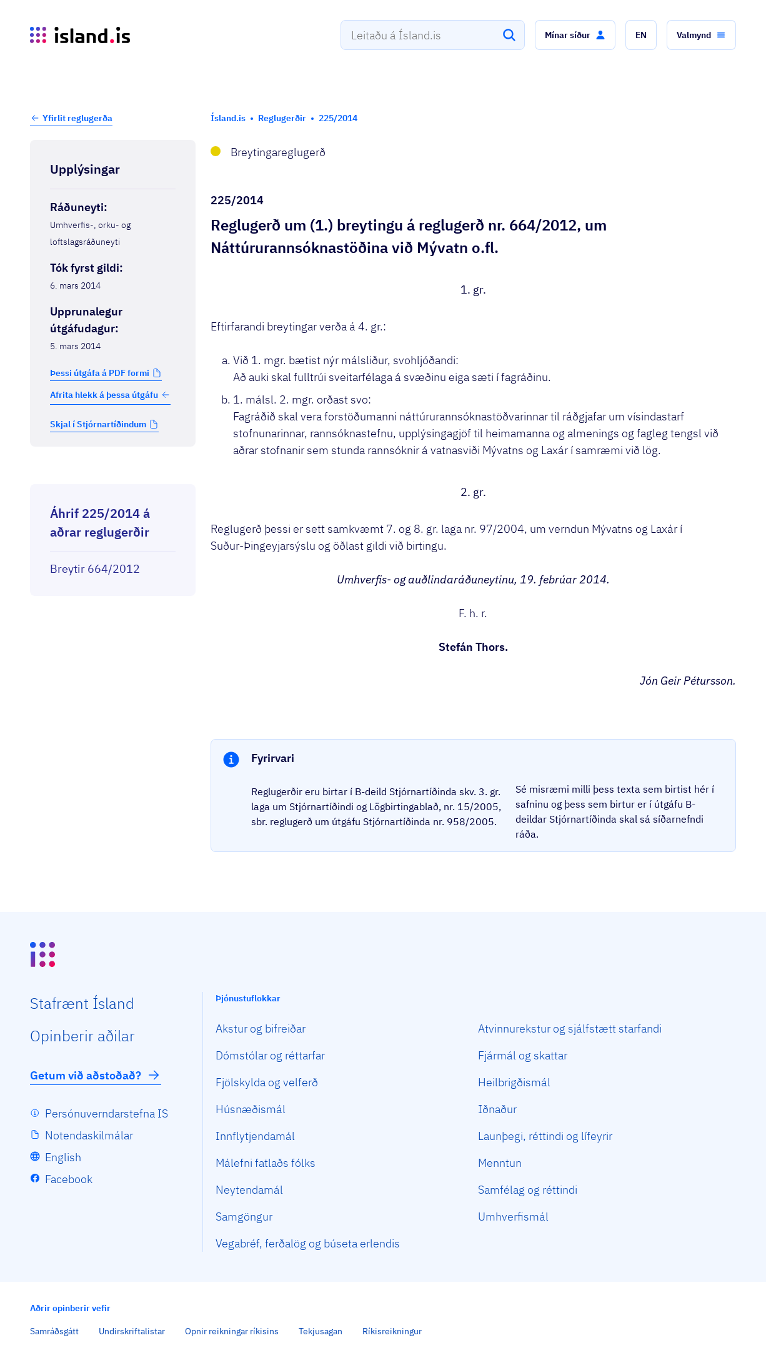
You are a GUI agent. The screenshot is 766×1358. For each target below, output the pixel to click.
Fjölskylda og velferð (267, 1082)
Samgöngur (244, 1216)
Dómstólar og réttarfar (270, 1055)
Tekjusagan (320, 1331)
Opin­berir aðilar (82, 1036)
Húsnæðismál (251, 1109)
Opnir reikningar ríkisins (232, 1331)
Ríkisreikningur (392, 1331)
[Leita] (509, 34)
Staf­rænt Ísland (82, 1003)
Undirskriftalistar (132, 1331)
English (63, 1157)
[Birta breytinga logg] (113, 473)
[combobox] (433, 35)
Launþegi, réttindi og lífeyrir (545, 1136)
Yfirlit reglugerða (77, 118)
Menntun (500, 1163)
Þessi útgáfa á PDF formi (99, 373)
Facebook (68, 1179)
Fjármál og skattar (522, 1055)
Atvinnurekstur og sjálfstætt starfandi (570, 1028)
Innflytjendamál (255, 1136)
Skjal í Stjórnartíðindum (98, 424)
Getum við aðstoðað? (95, 1075)
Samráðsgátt (54, 1331)
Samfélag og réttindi (527, 1189)
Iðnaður (497, 1109)
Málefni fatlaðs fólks (266, 1163)
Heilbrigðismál (514, 1082)
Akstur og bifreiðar (261, 1028)
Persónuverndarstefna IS (106, 1113)
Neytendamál (249, 1189)
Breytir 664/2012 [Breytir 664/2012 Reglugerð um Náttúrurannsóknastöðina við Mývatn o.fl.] (95, 569)
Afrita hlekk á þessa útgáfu (110, 394)
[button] (575, 35)
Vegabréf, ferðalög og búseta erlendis (308, 1243)
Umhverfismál (513, 1216)
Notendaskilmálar (89, 1135)
